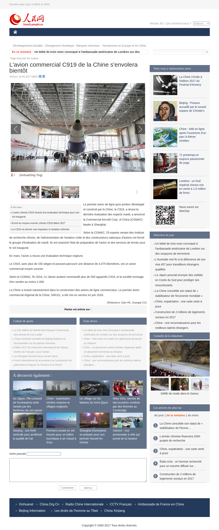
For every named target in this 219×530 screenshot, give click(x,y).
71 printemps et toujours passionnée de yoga (191, 158)
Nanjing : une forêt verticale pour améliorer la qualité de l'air (27, 434)
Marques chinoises (88, 45)
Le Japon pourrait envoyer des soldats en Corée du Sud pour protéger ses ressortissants (179, 280)
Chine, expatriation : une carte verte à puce (107, 356)
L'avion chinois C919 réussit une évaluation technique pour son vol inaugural (45, 214)
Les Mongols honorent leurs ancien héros (36, 356)
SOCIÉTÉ (126, 37)
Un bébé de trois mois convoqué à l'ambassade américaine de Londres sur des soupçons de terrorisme (180, 248)
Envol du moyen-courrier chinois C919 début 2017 (39, 223)
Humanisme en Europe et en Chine (124, 45)
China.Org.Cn (49, 504)
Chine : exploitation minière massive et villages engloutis (58, 402)
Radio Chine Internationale (84, 504)
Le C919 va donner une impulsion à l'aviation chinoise (40, 229)
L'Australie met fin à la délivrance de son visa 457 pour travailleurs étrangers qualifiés (180, 264)
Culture (34, 58)
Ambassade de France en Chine (161, 504)
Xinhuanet (26, 504)
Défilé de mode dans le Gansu (179, 393)
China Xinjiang (114, 510)
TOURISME (177, 37)
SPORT (160, 37)
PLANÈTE (144, 37)
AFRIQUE (73, 37)
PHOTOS (195, 37)
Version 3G (156, 23)
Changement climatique (59, 45)
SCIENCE (90, 37)
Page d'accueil (18, 58)
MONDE (56, 37)
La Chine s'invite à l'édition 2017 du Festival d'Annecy (190, 80)
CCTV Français (121, 504)
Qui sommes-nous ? (178, 23)
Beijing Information (32, 510)
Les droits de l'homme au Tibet (76, 510)
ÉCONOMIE (37, 37)
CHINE (20, 37)
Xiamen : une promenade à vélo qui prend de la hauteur (126, 434)
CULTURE (108, 37)
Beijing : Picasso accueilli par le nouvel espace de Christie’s (192, 106)
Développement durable (28, 45)
